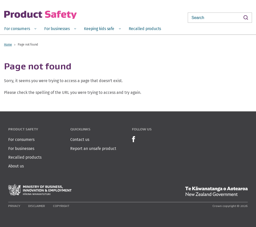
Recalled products (25, 157)
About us (16, 166)
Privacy (14, 205)
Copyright (61, 205)
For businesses (21, 148)
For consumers (21, 139)
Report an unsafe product (93, 148)
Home (8, 44)
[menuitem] (20, 28)
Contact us (79, 139)
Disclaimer (36, 205)
